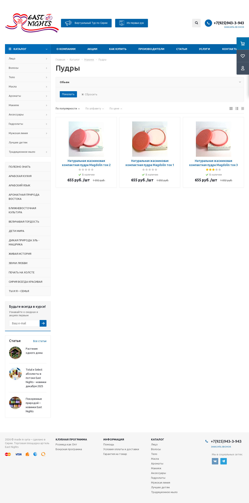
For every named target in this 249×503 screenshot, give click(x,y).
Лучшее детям (18, 142)
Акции (92, 48)
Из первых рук (131, 23)
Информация (113, 439)
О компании (66, 48)
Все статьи (39, 341)
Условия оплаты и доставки (121, 449)
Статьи (181, 48)
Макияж (14, 105)
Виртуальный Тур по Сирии (86, 23)
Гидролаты (16, 123)
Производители (151, 48)
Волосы (13, 67)
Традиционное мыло (22, 151)
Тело (12, 77)
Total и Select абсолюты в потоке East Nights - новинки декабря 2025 (36, 378)
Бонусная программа (69, 449)
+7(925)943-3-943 (229, 23)
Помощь (108, 444)
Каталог (20, 48)
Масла (13, 86)
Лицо (12, 58)
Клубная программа (71, 439)
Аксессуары (16, 114)
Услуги (204, 48)
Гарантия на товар (115, 453)
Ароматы (15, 95)
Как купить (118, 48)
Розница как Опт (66, 444)
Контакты (230, 48)
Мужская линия (18, 133)
